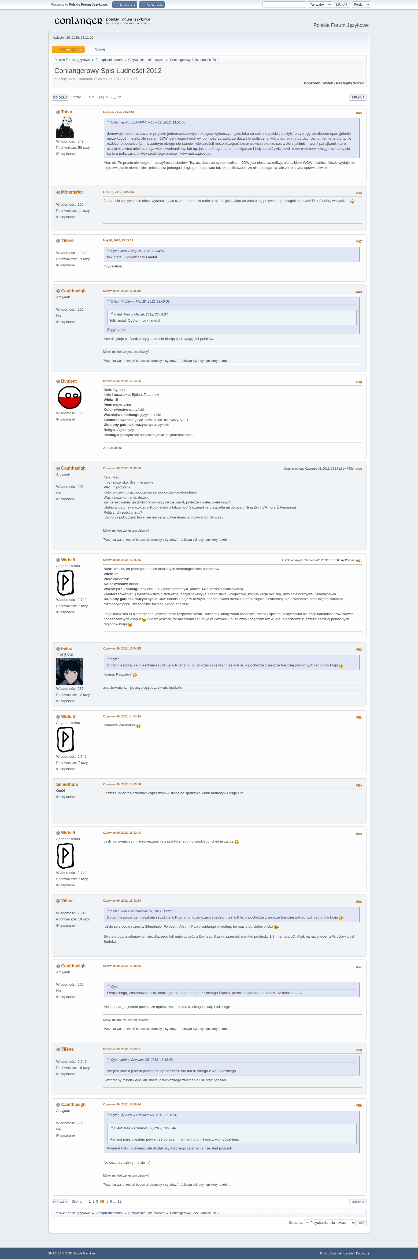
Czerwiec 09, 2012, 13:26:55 (122, 559)
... (115, 97)
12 (119, 97)
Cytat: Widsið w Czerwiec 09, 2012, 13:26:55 (143, 911)
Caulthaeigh (73, 291)
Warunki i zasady (343, 1253)
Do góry (60, 1201)
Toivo (66, 112)
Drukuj (358, 97)
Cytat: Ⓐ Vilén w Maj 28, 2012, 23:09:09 (140, 301)
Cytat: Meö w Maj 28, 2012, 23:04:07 (138, 251)
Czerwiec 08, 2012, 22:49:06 (122, 468)
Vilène (67, 240)
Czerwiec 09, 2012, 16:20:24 (122, 1104)
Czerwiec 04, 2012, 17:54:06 (122, 381)
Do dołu (60, 97)
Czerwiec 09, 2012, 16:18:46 (122, 965)
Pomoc (324, 1253)
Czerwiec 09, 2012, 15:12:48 (122, 832)
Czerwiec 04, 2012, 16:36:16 (122, 290)
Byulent (69, 381)
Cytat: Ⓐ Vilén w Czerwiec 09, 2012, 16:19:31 (144, 1115)
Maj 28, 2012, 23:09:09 (118, 240)
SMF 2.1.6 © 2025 (60, 1253)
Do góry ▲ (363, 1253)
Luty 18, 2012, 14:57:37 (119, 192)
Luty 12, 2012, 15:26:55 (119, 111)
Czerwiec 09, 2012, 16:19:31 (122, 1049)
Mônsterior (72, 192)
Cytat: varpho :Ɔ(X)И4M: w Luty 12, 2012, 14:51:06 (148, 122)
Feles (66, 648)
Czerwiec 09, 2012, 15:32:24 (122, 900)
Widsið (68, 559)
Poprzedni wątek (318, 83)
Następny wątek (350, 83)
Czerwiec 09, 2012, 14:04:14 (122, 716)
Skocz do (295, 1223)
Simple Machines (84, 1253)
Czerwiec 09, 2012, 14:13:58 (122, 784)
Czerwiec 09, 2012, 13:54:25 (122, 648)
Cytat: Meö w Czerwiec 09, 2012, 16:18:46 (142, 1060)
